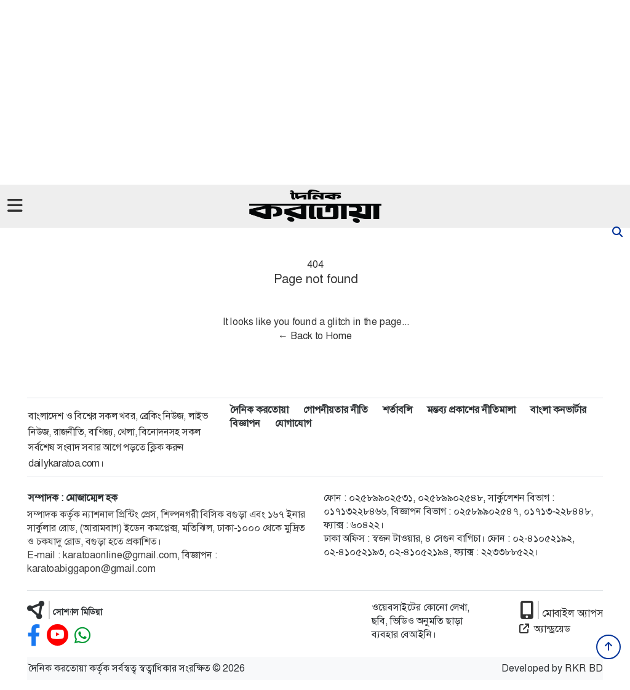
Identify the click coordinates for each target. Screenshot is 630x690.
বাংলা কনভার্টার (558, 409)
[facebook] (34, 635)
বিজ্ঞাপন (245, 423)
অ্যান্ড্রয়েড (544, 628)
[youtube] (57, 635)
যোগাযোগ (293, 423)
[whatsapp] (82, 635)
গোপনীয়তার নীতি (335, 409)
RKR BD (584, 668)
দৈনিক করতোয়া (259, 409)
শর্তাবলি (397, 409)
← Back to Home (315, 335)
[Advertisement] (315, 92)
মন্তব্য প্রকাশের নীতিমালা (471, 409)
